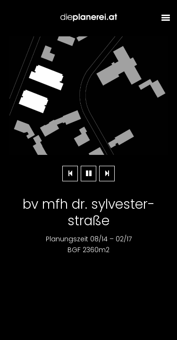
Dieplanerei (88, 17)
